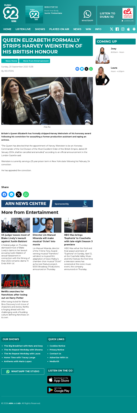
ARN (11, 403)
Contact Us (55, 353)
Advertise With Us (59, 357)
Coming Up (107, 41)
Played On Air (59, 29)
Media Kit (54, 361)
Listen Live (23, 29)
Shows (40, 29)
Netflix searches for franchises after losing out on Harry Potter (15, 286)
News (77, 29)
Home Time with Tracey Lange (19, 357)
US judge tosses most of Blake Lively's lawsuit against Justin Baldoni (15, 230)
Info (98, 29)
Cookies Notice (57, 346)
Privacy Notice (57, 350)
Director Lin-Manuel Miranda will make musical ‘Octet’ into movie (47, 232)
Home (7, 29)
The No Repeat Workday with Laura (22, 353)
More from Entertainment (36, 61)
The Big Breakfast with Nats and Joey (23, 346)
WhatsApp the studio (22, 371)
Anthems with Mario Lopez (18, 361)
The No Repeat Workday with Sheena (23, 350)
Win (88, 29)
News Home (11, 61)
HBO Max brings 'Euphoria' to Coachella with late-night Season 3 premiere (78, 232)
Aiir (19, 403)
